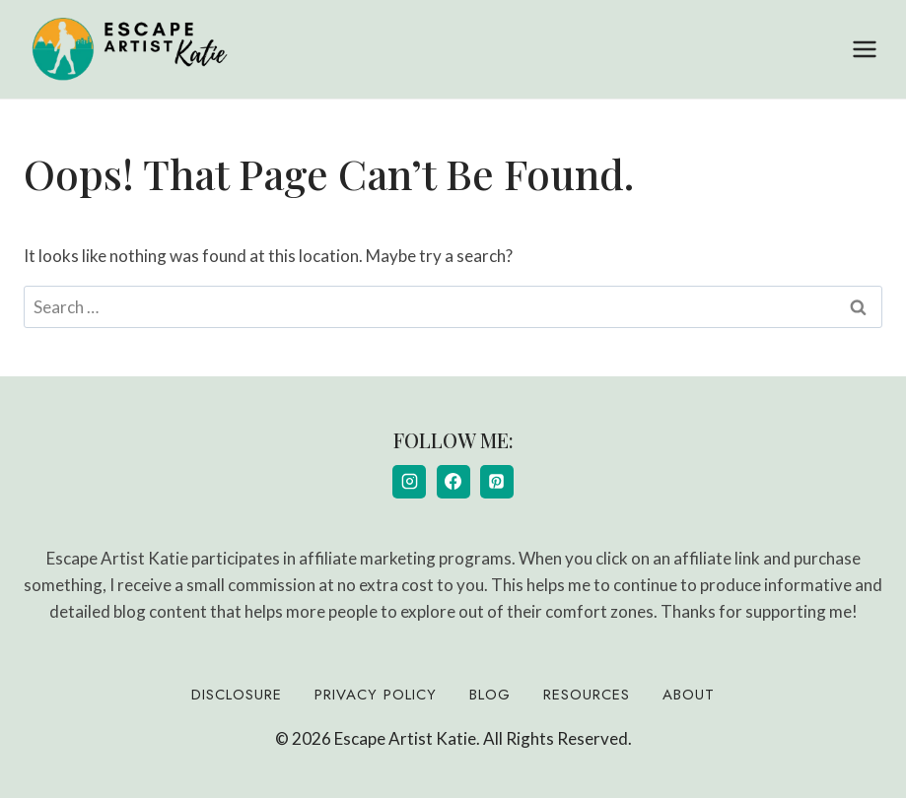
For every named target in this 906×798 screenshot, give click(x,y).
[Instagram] (409, 482)
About (688, 694)
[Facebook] (453, 482)
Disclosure (236, 694)
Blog (490, 694)
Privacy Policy (375, 694)
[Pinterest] (497, 482)
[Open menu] (864, 49)
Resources (586, 694)
